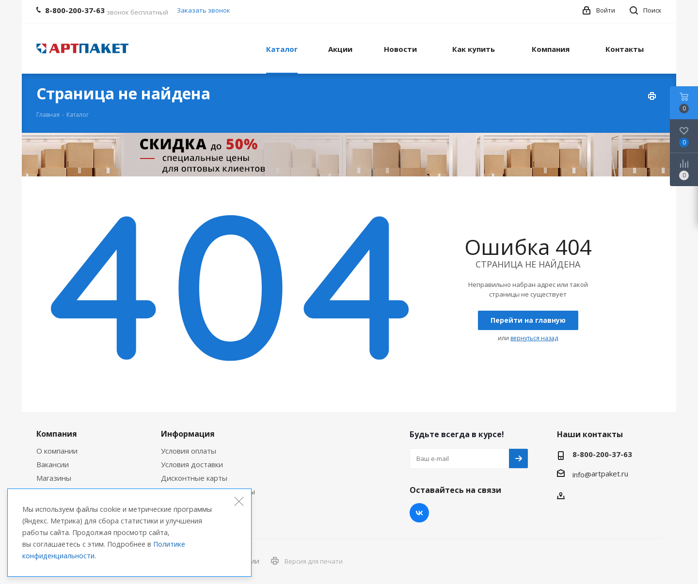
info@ (581, 474)
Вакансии (52, 464)
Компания (56, 433)
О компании (57, 451)
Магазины (53, 478)
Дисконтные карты (194, 478)
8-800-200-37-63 (602, 454)
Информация (188, 433)
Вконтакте (419, 512)
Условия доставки (192, 464)
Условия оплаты (188, 451)
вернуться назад (534, 338)
